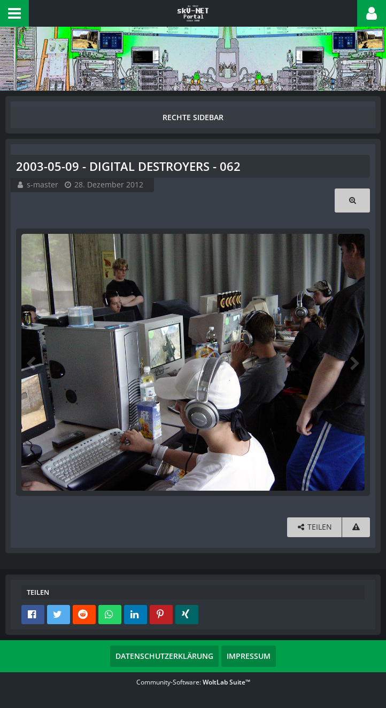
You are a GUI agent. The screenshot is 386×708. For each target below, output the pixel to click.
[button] (14, 13)
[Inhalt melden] (356, 527)
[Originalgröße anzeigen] (352, 200)
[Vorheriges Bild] (32, 362)
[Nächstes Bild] (354, 362)
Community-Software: (193, 682)
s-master (42, 184)
